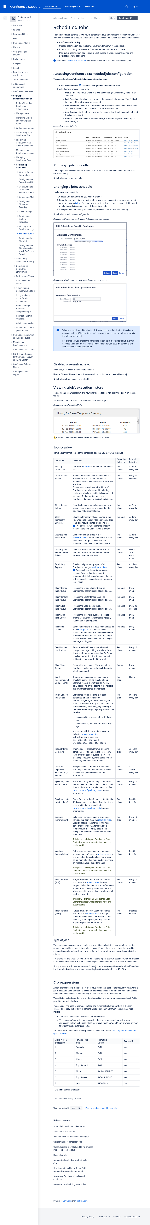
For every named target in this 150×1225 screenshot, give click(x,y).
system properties (90, 734)
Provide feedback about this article (101, 1108)
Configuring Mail (26, 197)
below (78, 203)
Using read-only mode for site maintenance (23, 298)
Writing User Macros (25, 128)
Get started (18, 25)
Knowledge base (72, 6)
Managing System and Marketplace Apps (24, 121)
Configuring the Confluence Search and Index (27, 190)
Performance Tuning (25, 276)
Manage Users (22, 113)
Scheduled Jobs (26, 234)
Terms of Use (104, 1216)
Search (126, 6)
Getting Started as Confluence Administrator (24, 106)
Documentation (52, 6)
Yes (73, 1108)
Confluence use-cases (23, 91)
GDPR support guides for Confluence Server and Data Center (23, 357)
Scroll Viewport (81, 1201)
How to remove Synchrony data (87, 790)
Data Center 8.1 (128, 18)
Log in (135, 6)
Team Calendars (20, 79)
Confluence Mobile (21, 43)
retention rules (104, 820)
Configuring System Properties (24, 219)
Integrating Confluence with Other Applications (24, 143)
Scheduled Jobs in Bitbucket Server (69, 1126)
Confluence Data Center (24, 349)
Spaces (16, 30)
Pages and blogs (20, 34)
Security (117, 1216)
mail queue (83, 629)
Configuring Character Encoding (24, 204)
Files (15, 38)
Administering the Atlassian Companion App (24, 308)
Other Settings (25, 212)
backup (86, 466)
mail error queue (80, 538)
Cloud (112, 18)
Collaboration (19, 59)
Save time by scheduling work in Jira (69, 1184)
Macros (16, 47)
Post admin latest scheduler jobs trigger (71, 1137)
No (80, 1108)
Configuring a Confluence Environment (22, 269)
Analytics (17, 63)
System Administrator (76, 60)
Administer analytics (25, 323)
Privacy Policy (87, 1216)
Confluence (67, 1201)
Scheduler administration (64, 1131)
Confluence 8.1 (24, 17)
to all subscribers (99, 567)
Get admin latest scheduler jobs (67, 1142)
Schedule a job (60, 1155)
